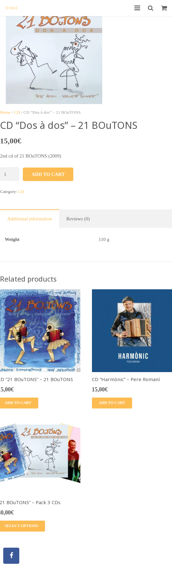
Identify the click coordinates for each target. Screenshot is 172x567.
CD (17, 112)
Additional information (29, 218)
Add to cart (48, 174)
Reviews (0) (78, 218)
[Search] (150, 8)
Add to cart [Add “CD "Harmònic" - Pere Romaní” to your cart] (112, 402)
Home (5, 112)
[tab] (29, 218)
